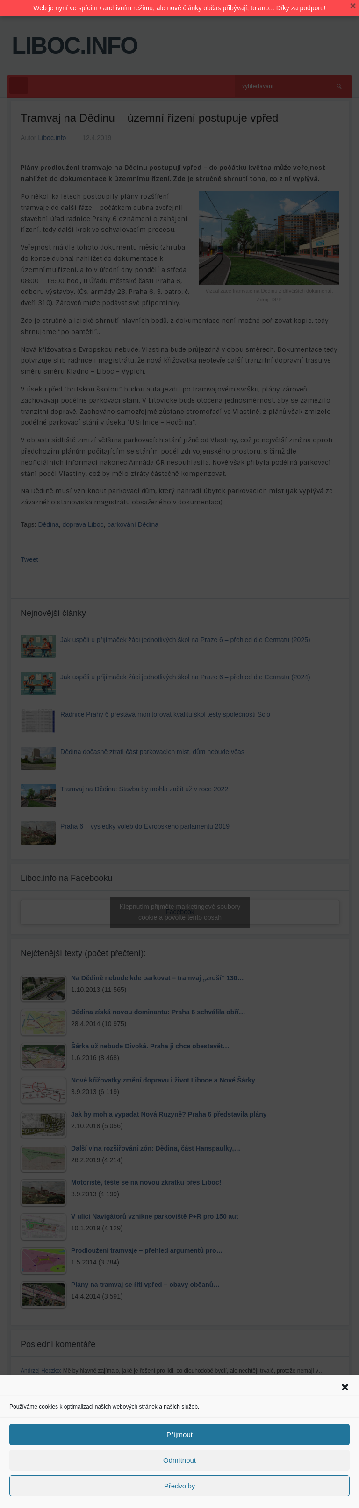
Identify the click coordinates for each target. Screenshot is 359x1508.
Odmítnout (179, 1460)
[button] (345, 1387)
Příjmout (179, 1434)
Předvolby (179, 1486)
